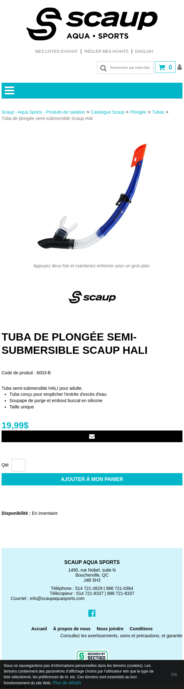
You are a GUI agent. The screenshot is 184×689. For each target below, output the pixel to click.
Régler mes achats (107, 51)
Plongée (138, 112)
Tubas (158, 112)
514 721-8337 (89, 593)
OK (174, 674)
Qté (5, 464)
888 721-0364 (119, 588)
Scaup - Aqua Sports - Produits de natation (43, 112)
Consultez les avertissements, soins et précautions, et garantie (121, 635)
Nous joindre (110, 628)
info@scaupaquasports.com (57, 598)
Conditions (141, 628)
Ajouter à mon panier (92, 479)
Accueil (39, 628)
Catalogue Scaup (108, 112)
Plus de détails (67, 682)
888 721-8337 (120, 593)
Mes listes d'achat (56, 51)
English (144, 51)
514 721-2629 (88, 588)
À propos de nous (72, 628)
